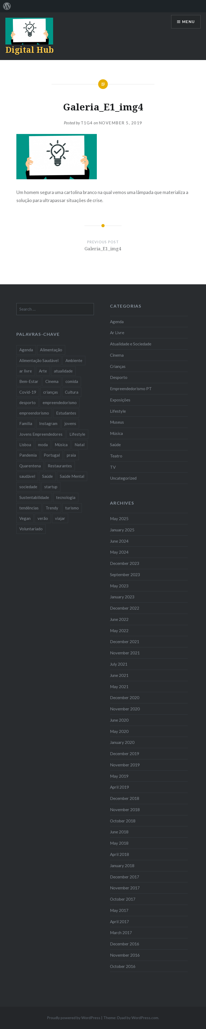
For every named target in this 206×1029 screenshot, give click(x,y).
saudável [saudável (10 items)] (27, 476)
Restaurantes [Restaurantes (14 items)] (60, 465)
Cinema (117, 355)
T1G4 (87, 122)
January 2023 (122, 596)
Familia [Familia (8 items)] (25, 423)
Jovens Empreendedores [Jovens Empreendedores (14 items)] (40, 434)
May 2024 (119, 552)
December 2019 (124, 753)
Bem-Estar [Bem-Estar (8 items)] (28, 381)
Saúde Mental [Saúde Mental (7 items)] (72, 476)
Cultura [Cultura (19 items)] (71, 392)
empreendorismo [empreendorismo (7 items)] (34, 413)
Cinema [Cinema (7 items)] (51, 381)
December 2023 (124, 563)
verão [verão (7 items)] (43, 518)
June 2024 (119, 541)
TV (113, 467)
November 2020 (125, 708)
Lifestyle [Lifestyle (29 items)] (77, 434)
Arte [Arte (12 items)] (43, 370)
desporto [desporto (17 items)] (27, 402)
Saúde (115, 444)
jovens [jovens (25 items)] (70, 423)
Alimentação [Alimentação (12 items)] (51, 349)
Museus (117, 422)
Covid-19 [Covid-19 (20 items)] (27, 392)
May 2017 (119, 910)
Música (116, 433)
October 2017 (122, 899)
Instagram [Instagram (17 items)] (48, 423)
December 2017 (124, 876)
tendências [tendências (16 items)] (29, 507)
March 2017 (121, 932)
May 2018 (119, 843)
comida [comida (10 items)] (71, 381)
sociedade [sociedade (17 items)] (28, 486)
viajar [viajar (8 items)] (60, 518)
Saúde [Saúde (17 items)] (47, 476)
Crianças (118, 366)
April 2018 (119, 854)
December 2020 (124, 697)
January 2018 (122, 865)
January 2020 (122, 742)
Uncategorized (123, 478)
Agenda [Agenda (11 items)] (26, 349)
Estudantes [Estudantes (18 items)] (66, 413)
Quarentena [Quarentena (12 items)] (30, 465)
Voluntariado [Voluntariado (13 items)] (31, 528)
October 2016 (122, 966)
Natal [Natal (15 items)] (79, 444)
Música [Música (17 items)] (61, 444)
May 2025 (119, 518)
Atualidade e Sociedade (130, 343)
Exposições (120, 399)
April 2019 (119, 787)
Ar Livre (117, 332)
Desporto (118, 377)
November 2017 (125, 887)
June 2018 (119, 831)
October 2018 (122, 820)
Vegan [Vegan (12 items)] (25, 518)
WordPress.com (144, 1017)
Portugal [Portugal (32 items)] (52, 455)
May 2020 (119, 731)
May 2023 (119, 585)
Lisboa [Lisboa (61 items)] (25, 444)
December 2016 (124, 943)
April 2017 (119, 921)
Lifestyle (118, 411)
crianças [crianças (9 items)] (50, 392)
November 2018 (125, 809)
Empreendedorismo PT (131, 388)
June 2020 (119, 720)
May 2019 (119, 776)
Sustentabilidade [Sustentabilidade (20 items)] (34, 497)
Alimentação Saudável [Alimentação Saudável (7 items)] (38, 360)
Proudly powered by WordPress (73, 1017)
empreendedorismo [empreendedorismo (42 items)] (60, 402)
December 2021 (124, 641)
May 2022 (119, 630)
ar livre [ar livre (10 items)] (25, 370)
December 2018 (124, 798)
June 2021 (119, 675)
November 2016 (125, 955)
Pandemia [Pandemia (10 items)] (28, 455)
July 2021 (118, 664)
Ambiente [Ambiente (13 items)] (73, 360)
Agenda (117, 321)
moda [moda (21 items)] (43, 444)
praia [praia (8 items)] (71, 455)
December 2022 (124, 608)
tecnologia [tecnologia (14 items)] (65, 497)
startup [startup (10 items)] (50, 486)
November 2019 (125, 764)
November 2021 (125, 652)
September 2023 (125, 574)
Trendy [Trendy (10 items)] (52, 507)
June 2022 (119, 619)
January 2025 (122, 529)
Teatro (116, 455)
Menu (188, 22)
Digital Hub (29, 49)
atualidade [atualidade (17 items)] (63, 370)
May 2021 (119, 686)
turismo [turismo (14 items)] (72, 507)
